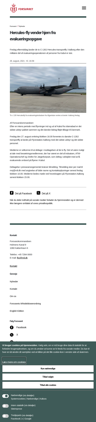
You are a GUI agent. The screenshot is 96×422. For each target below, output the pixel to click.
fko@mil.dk (22, 257)
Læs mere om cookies (14, 362)
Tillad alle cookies (48, 385)
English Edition (17, 311)
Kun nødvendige (48, 368)
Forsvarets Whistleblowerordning (25, 303)
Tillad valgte (48, 377)
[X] (17, 336)
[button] (28, 393)
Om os (13, 296)
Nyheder (22, 26)
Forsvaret (13, 26)
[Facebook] (20, 329)
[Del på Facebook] (21, 193)
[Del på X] (43, 193)
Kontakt (13, 266)
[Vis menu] (84, 8)
